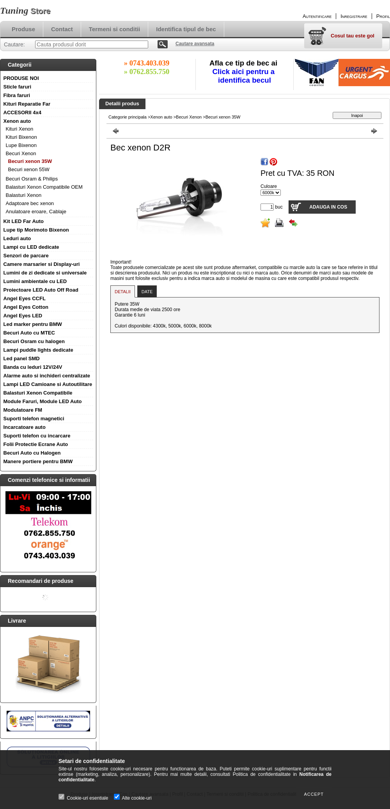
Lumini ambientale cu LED (35, 281)
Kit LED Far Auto (24, 221)
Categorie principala (127, 117)
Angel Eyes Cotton (26, 307)
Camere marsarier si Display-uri (42, 264)
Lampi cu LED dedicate (31, 247)
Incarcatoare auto (25, 427)
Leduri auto (17, 238)
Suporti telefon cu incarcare (37, 436)
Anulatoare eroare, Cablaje (36, 211)
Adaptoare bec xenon (30, 203)
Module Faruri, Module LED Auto (43, 401)
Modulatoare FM (23, 410)
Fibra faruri (17, 95)
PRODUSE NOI (21, 78)
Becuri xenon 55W (29, 169)
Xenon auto (17, 121)
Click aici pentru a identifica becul (245, 75)
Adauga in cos (328, 207)
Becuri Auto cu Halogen (32, 453)
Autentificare (317, 16)
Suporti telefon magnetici (34, 418)
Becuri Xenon (21, 153)
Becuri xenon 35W (30, 161)
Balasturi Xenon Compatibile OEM (44, 187)
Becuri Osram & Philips (32, 179)
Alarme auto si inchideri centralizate (47, 376)
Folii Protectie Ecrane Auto (36, 444)
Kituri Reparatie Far (27, 104)
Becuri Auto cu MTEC (29, 333)
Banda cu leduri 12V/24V (33, 367)
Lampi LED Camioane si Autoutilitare (48, 384)
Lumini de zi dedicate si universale (45, 273)
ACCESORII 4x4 (23, 112)
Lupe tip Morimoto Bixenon (36, 230)
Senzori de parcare (26, 255)
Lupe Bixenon (21, 145)
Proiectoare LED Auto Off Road (41, 290)
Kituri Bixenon (21, 137)
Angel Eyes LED (23, 316)
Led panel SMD (22, 358)
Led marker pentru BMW (33, 324)
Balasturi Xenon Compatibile (38, 393)
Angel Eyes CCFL (25, 298)
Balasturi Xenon (24, 195)
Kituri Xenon (20, 129)
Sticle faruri (18, 87)
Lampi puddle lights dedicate (38, 350)
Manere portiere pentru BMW (38, 461)
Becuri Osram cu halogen (34, 341)
